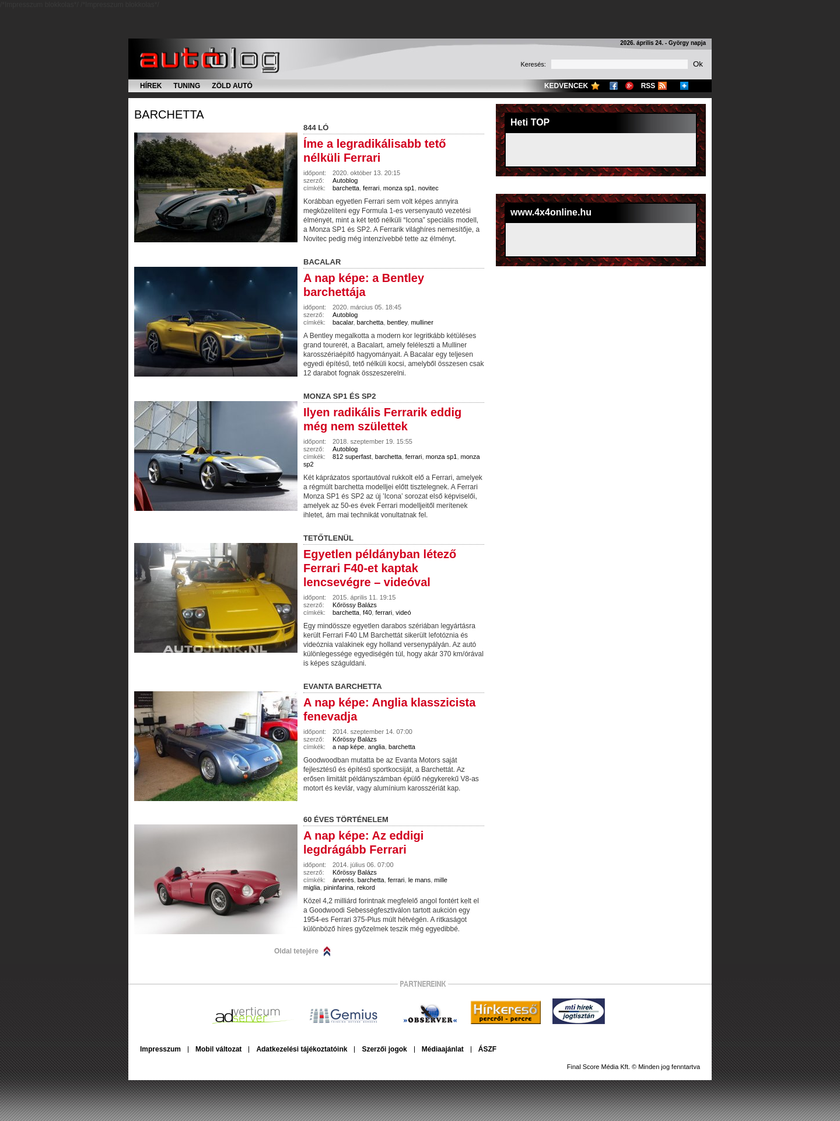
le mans (419, 879)
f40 (367, 612)
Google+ (629, 86)
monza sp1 (399, 188)
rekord (366, 887)
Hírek (151, 86)
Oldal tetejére (296, 951)
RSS (648, 86)
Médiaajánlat (443, 1049)
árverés (343, 879)
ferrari (371, 188)
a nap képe (348, 746)
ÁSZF (487, 1049)
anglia (376, 746)
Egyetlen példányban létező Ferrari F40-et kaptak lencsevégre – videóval (379, 568)
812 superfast (352, 456)
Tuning (186, 86)
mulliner (422, 322)
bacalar (342, 322)
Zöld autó (232, 86)
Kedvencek (566, 86)
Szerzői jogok (384, 1049)
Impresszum (160, 1049)
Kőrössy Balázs (354, 604)
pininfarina (339, 887)
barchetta (169, 114)
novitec (428, 188)
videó (403, 612)
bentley (397, 322)
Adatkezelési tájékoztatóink (301, 1049)
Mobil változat (218, 1049)
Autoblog (345, 180)
